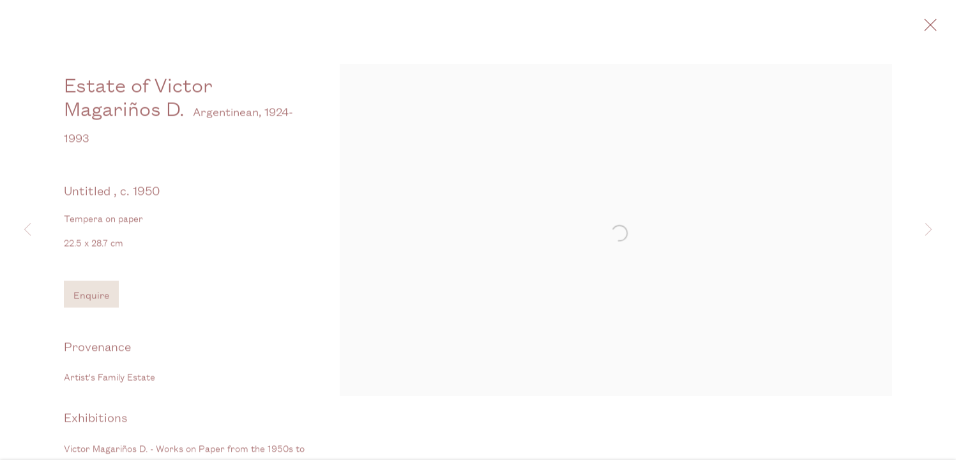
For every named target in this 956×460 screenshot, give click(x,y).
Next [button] (928, 230)
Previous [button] (27, 230)
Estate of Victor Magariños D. (138, 104)
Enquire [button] (91, 302)
